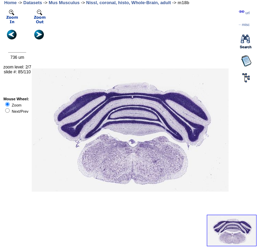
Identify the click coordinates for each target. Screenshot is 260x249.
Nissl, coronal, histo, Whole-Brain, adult (128, 2)
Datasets (32, 2)
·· (244, 24)
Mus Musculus (64, 2)
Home (10, 2)
